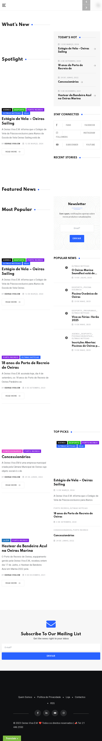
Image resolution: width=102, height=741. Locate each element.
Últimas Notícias (80, 266)
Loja (68, 697)
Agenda (76, 334)
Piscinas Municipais (82, 336)
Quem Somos (25, 697)
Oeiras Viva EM (12, 144)
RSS (52, 703)
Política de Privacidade (49, 697)
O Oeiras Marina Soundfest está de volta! (83, 273)
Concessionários (68, 82)
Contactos (80, 697)
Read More (13, 152)
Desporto (77, 287)
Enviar (77, 238)
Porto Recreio (61, 508)
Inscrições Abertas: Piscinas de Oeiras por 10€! (86, 346)
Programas (90, 311)
